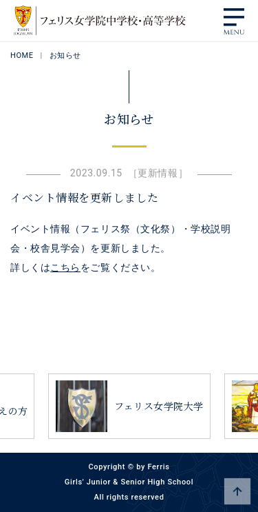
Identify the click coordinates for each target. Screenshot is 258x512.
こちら (65, 267)
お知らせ (65, 55)
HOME (22, 55)
